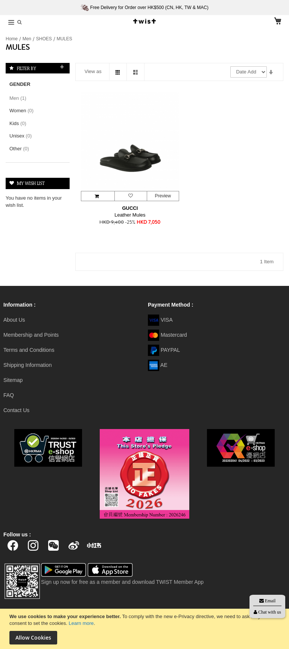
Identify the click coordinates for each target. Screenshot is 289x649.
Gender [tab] (19, 84)
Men (28, 38)
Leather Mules (129, 215)
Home (12, 38)
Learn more (81, 623)
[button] (130, 196)
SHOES (44, 38)
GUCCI (130, 208)
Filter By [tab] (26, 68)
